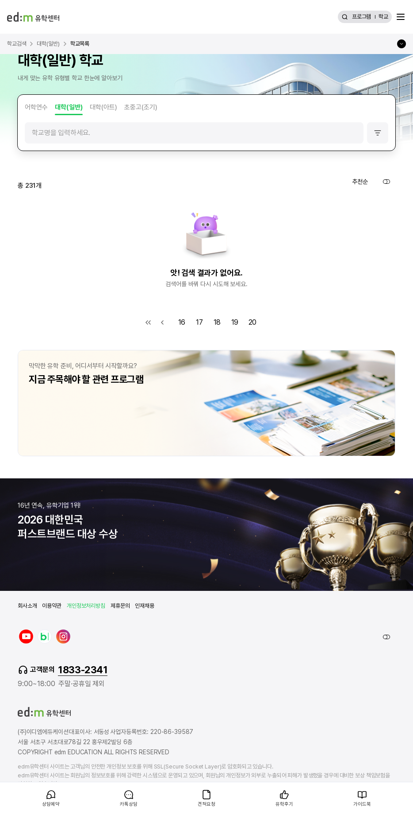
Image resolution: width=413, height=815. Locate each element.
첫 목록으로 (148, 322)
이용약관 (51, 605)
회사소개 (27, 605)
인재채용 (144, 605)
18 (217, 322)
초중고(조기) (140, 107)
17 (199, 322)
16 (182, 322)
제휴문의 (120, 605)
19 (235, 322)
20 (253, 322)
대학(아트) (103, 107)
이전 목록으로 (162, 322)
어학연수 (36, 107)
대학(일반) (69, 107)
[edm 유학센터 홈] (33, 17)
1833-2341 (82, 669)
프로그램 (361, 16)
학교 (383, 16)
